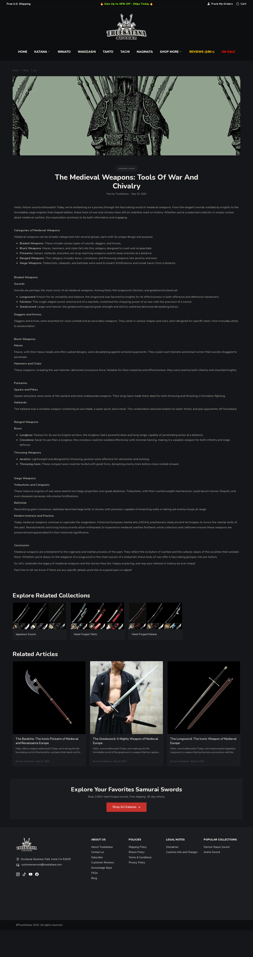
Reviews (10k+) (202, 52)
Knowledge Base (101, 868)
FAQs (94, 873)
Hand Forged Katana (144, 637)
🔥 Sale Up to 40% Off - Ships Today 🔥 (126, 4)
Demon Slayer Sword (216, 847)
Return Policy (137, 852)
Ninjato (64, 52)
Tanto (108, 52)
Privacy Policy (137, 862)
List (35, 70)
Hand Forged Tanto (85, 637)
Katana (42, 52)
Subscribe (97, 857)
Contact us (97, 852)
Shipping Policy (138, 847)
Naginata (145, 52)
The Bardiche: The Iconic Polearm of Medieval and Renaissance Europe (47, 743)
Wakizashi (87, 52)
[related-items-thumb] (39, 618)
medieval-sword (126, 168)
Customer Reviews (102, 862)
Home (22, 52)
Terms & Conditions (140, 857)
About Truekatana (102, 847)
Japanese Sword (26, 637)
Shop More (171, 52)
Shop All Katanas (126, 810)
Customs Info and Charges (181, 852)
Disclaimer (172, 847)
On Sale (228, 52)
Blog (25, 70)
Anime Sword (212, 852)
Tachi (125, 52)
